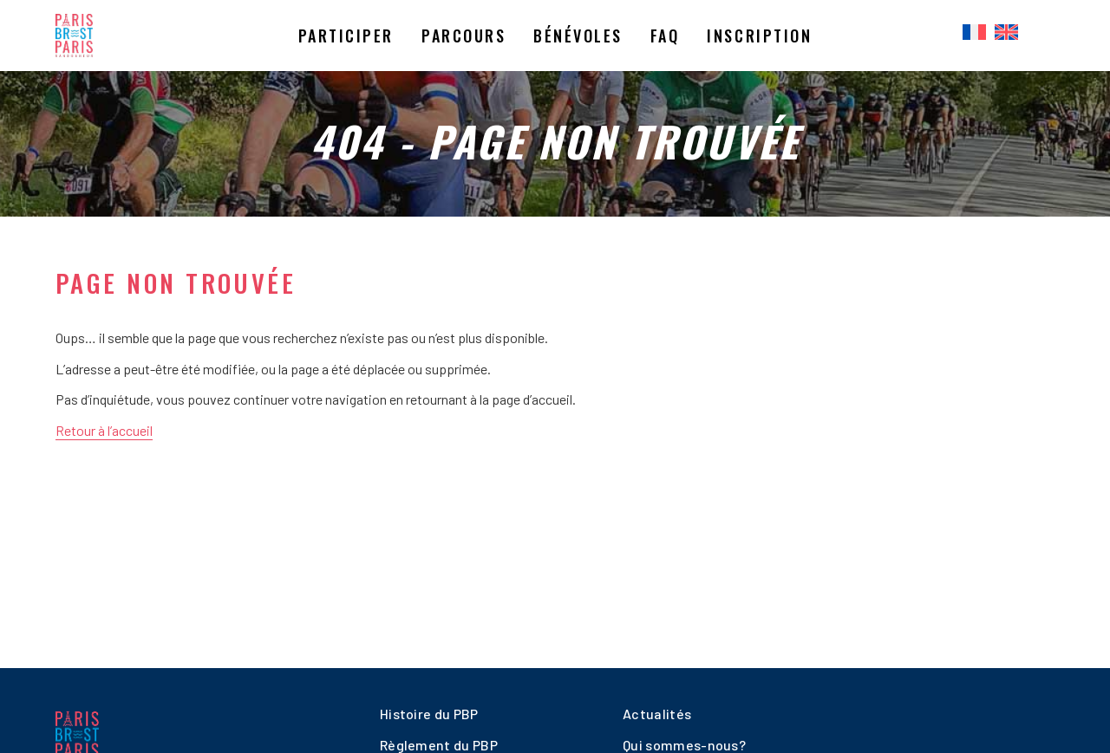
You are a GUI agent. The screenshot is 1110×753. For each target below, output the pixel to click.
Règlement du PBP (439, 745)
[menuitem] (974, 33)
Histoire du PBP (429, 713)
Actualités (657, 713)
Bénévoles (578, 35)
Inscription (759, 35)
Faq (665, 35)
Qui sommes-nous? (684, 745)
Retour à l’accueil (104, 430)
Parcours (463, 35)
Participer (346, 35)
